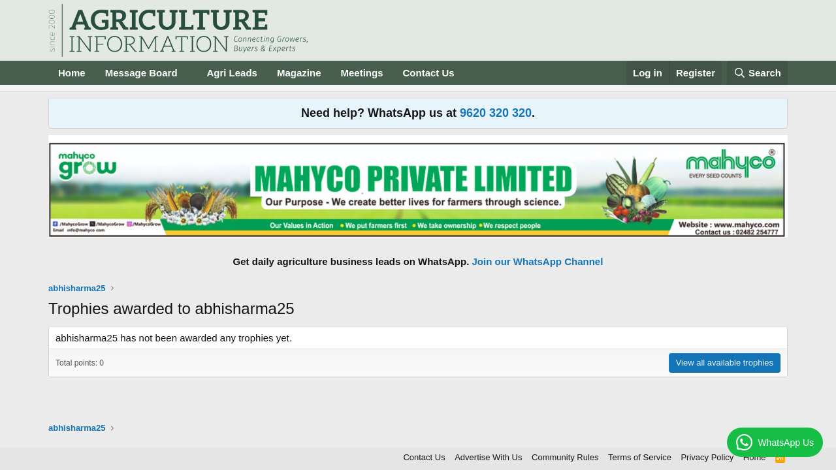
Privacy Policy (707, 457)
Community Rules (565, 457)
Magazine (299, 72)
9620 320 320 (496, 112)
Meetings (361, 72)
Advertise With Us (488, 457)
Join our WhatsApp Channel (537, 261)
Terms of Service (639, 457)
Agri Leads (231, 72)
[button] (187, 73)
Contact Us (429, 72)
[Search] (757, 73)
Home (72, 72)
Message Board (141, 72)
